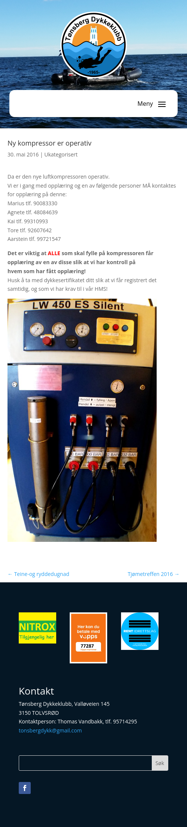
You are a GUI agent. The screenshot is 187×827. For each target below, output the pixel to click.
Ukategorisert (61, 154)
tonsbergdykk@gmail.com (50, 730)
